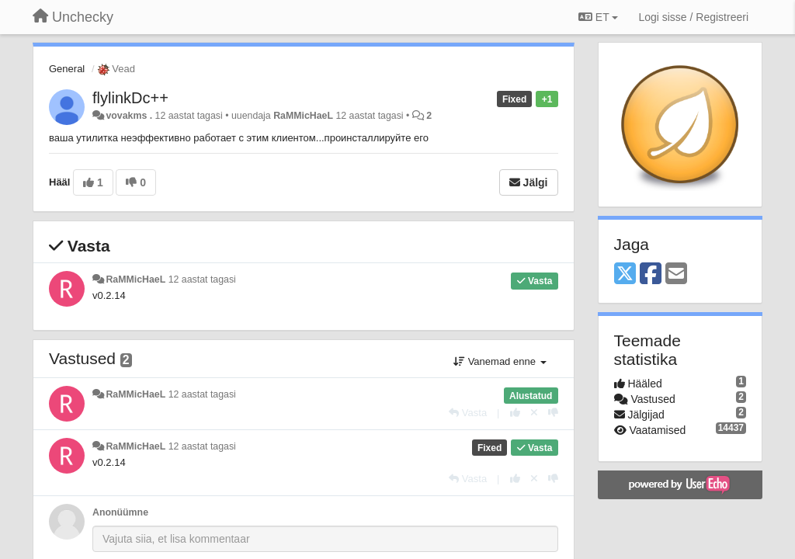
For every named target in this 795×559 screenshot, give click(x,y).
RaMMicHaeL (303, 115)
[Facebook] (650, 274)
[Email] (676, 274)
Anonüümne (120, 512)
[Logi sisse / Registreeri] (693, 17)
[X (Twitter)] (625, 274)
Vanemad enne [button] (499, 361)
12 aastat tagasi (202, 279)
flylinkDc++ (130, 97)
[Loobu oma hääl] (534, 412)
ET (598, 17)
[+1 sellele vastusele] (515, 412)
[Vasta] (468, 412)
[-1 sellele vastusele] (553, 412)
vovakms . (129, 115)
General (67, 69)
